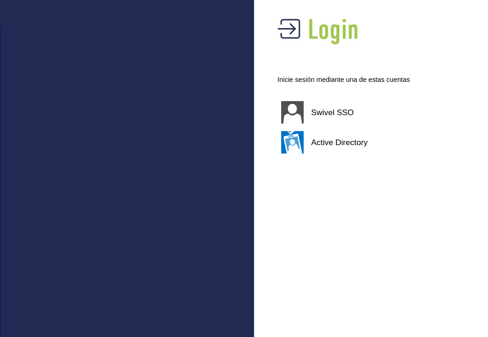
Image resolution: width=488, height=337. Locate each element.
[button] (359, 112)
